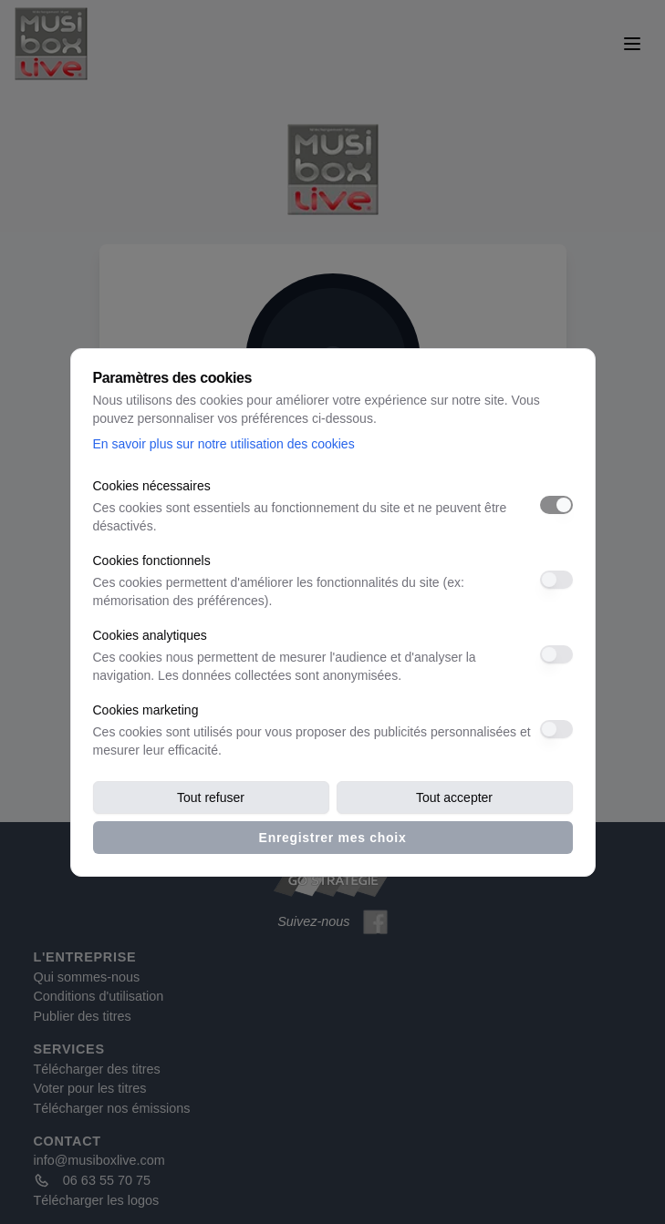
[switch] (556, 505)
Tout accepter (454, 797)
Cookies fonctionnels (152, 560)
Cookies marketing (146, 710)
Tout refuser (210, 797)
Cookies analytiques (150, 635)
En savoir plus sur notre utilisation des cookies (224, 444)
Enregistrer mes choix (333, 837)
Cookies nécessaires (152, 485)
